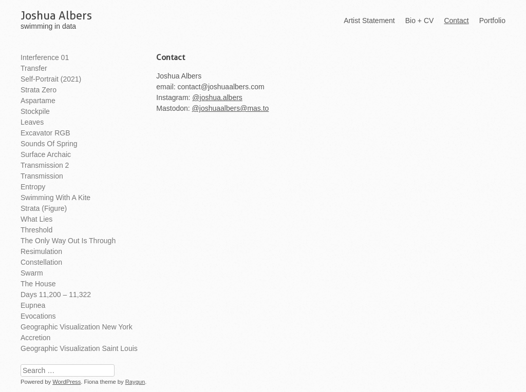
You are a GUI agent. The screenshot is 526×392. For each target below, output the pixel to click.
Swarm (32, 273)
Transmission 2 (45, 165)
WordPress (66, 382)
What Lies (36, 219)
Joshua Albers (56, 15)
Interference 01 (45, 57)
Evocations (38, 316)
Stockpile (35, 111)
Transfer (34, 68)
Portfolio (492, 20)
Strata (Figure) (44, 208)
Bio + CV (419, 20)
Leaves (32, 122)
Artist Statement (369, 20)
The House (38, 284)
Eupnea (33, 305)
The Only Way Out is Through (68, 241)
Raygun (135, 382)
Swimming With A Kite (55, 197)
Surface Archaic (46, 154)
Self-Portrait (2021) (51, 79)
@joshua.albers (217, 97)
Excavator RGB (45, 133)
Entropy (33, 187)
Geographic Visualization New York (77, 327)
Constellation (41, 262)
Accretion (35, 338)
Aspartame (38, 100)
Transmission (42, 176)
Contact (456, 20)
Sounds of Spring (49, 144)
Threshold (36, 230)
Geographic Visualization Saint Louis (79, 348)
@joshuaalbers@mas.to (230, 108)
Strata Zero (39, 90)
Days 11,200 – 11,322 (56, 294)
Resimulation (41, 251)
